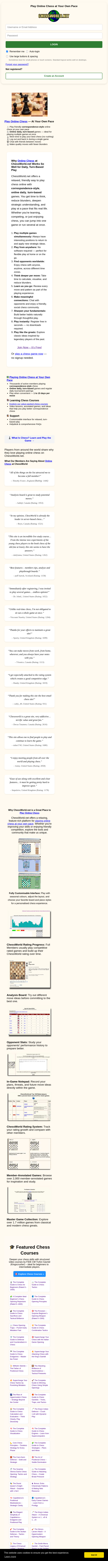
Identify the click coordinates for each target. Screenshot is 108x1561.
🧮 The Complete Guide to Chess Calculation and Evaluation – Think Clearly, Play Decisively (17, 1415)
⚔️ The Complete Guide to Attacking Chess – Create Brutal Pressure (39, 1473)
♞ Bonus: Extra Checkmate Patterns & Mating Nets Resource (40, 1487)
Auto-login (35, 51)
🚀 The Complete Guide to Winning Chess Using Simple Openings (40, 1384)
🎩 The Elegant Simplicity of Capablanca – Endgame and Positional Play (16, 1517)
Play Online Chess (15, 121)
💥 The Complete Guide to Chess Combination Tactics (40, 1327)
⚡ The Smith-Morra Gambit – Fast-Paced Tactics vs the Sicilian (40, 1546)
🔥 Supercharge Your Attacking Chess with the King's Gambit (40, 1354)
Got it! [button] (94, 1555)
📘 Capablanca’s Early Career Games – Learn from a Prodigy (40, 1502)
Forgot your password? (17, 64)
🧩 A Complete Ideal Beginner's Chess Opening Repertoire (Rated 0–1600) (18, 1300)
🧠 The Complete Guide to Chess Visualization (17, 1431)
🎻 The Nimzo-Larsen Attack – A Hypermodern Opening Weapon (39, 1533)
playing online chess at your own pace (28, 822)
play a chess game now (29, 353)
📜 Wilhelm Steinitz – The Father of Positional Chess (18, 1368)
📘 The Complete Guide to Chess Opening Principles (39, 1299)
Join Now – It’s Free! (29, 347)
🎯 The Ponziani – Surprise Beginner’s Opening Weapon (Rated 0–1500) (39, 1315)
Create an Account (54, 76)
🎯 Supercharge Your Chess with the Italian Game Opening (40, 1339)
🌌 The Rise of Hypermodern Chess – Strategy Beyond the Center (18, 1398)
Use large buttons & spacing (24, 56)
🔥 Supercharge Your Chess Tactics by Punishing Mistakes (18, 1382)
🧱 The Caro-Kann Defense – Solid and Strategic (18, 1459)
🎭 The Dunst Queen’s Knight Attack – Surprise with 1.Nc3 (17, 1487)
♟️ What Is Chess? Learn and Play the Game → (29, 439)
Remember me (17, 51)
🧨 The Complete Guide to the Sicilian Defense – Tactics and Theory (18, 1533)
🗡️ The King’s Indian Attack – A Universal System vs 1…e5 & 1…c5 (40, 1516)
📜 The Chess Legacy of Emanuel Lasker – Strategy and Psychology (17, 1547)
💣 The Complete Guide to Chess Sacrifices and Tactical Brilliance (17, 1315)
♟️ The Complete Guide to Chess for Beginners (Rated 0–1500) (18, 1286)
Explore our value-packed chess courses (28, 404)
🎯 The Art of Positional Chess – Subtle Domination (39, 1459)
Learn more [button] (10, 1556)
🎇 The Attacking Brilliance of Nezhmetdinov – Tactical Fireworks (39, 1369)
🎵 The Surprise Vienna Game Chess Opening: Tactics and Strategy (18, 1473)
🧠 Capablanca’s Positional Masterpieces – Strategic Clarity (17, 1502)
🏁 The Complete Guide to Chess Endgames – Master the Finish (18, 1355)
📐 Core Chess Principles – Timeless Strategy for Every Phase (18, 1446)
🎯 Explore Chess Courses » (29, 1274)
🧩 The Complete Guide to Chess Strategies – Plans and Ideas (39, 1446)
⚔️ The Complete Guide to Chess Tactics (39, 1284)
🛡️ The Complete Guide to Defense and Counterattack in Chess (18, 1341)
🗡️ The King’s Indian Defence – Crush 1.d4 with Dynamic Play (40, 1413)
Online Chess (26, 160)
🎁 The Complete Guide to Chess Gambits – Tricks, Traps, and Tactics (39, 1398)
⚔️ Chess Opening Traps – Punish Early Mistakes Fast (18, 1327)
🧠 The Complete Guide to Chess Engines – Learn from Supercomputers (40, 1432)
